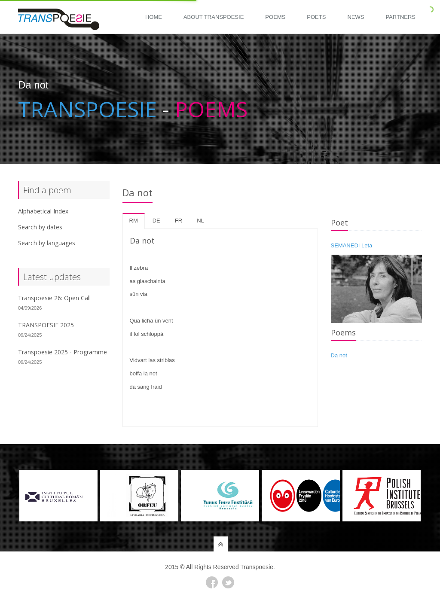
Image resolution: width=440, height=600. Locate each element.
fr (178, 220)
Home (153, 17)
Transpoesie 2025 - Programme (62, 352)
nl (200, 220)
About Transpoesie (213, 17)
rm (133, 220)
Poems (275, 17)
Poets (316, 17)
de (156, 220)
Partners (400, 17)
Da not (339, 355)
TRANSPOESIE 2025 (46, 325)
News (355, 17)
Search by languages (46, 243)
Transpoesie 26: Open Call (54, 298)
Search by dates (40, 227)
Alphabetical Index (43, 211)
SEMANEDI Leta (352, 245)
